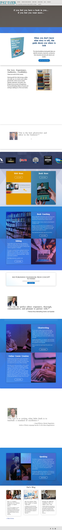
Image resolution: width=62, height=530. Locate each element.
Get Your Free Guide (44, 60)
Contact (39, 4)
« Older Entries (10, 518)
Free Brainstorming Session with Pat (7, 4)
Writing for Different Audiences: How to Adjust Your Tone (47, 503)
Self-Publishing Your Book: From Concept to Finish (26, 4)
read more (9, 514)
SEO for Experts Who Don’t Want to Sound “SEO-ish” (31, 503)
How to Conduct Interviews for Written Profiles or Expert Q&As (13, 504)
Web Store (18, 173)
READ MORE (43, 349)
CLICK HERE (18, 177)
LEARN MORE (31, 283)
